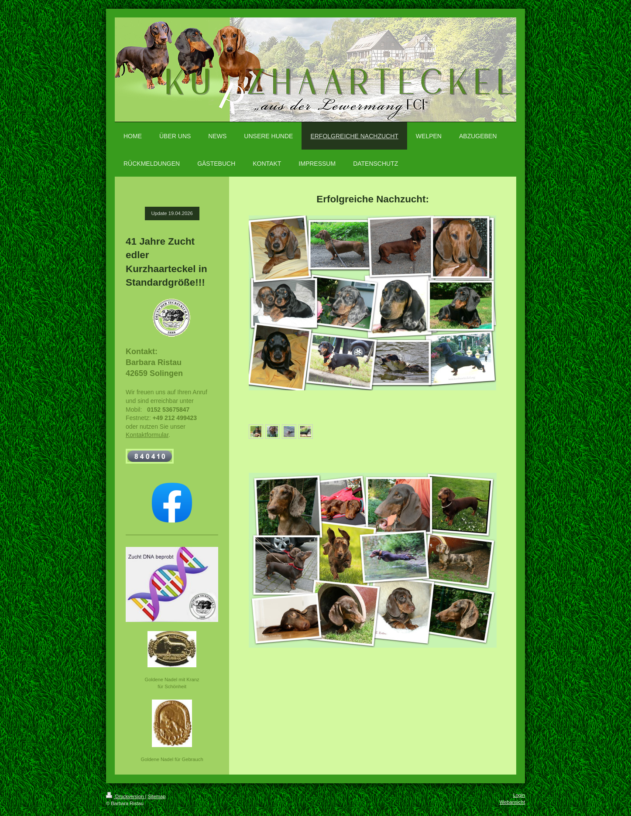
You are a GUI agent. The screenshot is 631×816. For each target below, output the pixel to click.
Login (519, 795)
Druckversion (125, 796)
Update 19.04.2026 (172, 213)
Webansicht (512, 802)
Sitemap (157, 796)
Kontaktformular (147, 434)
